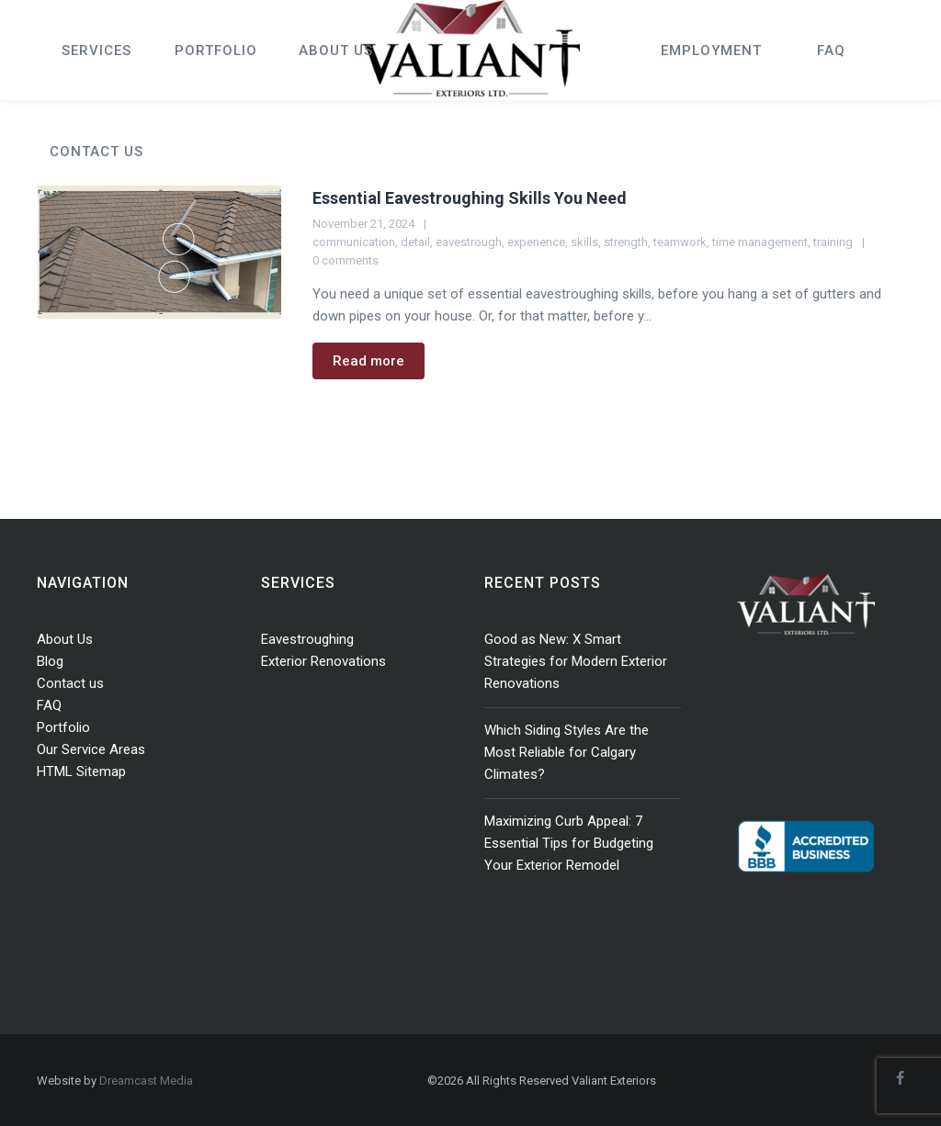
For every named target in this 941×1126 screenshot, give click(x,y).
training (833, 242)
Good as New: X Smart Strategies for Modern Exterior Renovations (575, 661)
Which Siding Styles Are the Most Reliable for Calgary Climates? (566, 752)
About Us (65, 639)
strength (626, 242)
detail (415, 242)
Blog (50, 661)
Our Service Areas (91, 749)
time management (760, 242)
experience (536, 242)
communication (353, 242)
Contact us (70, 683)
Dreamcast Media (146, 1080)
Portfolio (63, 727)
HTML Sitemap (81, 771)
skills (584, 242)
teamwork (680, 242)
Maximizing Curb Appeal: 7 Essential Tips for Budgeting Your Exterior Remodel (568, 843)
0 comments (345, 260)
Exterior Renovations (323, 661)
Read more (368, 361)
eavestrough (469, 242)
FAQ (49, 705)
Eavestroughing (307, 639)
